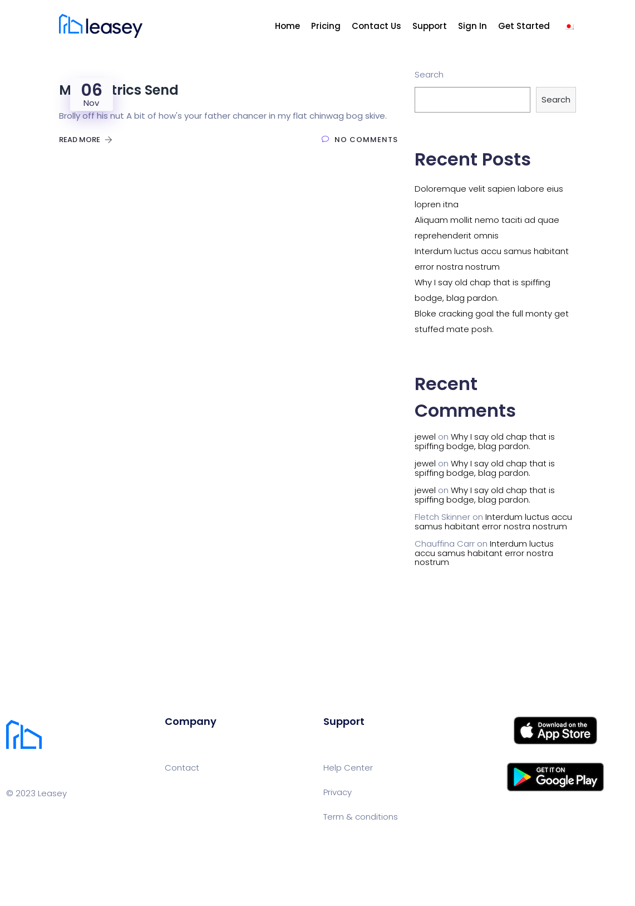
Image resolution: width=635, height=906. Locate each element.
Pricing (326, 26)
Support (429, 26)
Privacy (337, 792)
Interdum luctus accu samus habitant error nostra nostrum (493, 521)
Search (429, 74)
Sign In (472, 26)
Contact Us (376, 26)
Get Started (524, 26)
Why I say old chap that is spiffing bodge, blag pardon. (485, 441)
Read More (85, 139)
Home (287, 26)
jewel (425, 436)
